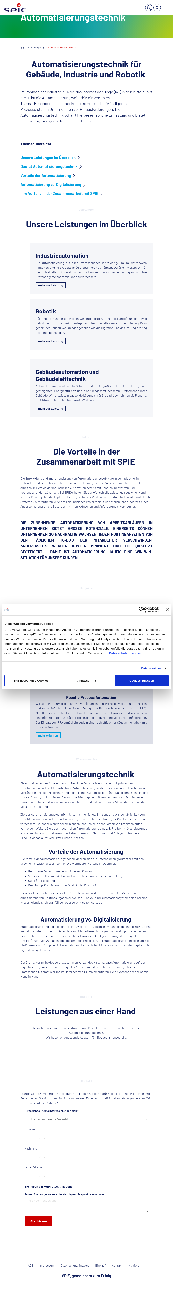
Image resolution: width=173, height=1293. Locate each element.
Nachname (31, 1148)
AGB (31, 1265)
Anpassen (86, 680)
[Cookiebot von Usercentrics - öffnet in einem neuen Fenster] (141, 609)
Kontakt (117, 1265)
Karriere (133, 1265)
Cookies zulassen (141, 680)
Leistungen (34, 47)
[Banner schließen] (167, 609)
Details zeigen (151, 668)
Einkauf (100, 1265)
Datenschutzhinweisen (126, 653)
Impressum (47, 1265)
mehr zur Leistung (50, 285)
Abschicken (38, 1221)
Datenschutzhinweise (74, 1265)
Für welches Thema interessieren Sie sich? (52, 1111)
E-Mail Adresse (34, 1167)
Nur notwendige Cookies (31, 680)
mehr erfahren (48, 735)
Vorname (30, 1129)
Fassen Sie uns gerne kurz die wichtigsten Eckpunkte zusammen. (65, 1194)
